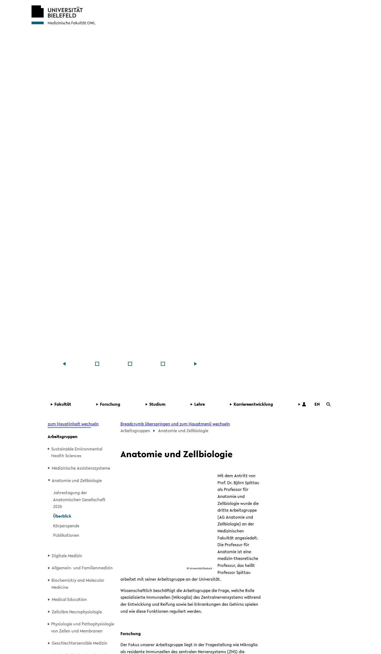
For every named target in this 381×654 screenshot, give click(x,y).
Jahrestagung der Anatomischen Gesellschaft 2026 (79, 499)
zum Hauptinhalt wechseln (73, 424)
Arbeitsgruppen (63, 436)
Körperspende (66, 526)
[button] (69, 404)
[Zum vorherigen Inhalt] (64, 364)
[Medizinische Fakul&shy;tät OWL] (97, 364)
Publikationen (66, 535)
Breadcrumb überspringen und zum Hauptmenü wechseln (175, 424)
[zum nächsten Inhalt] (195, 364)
